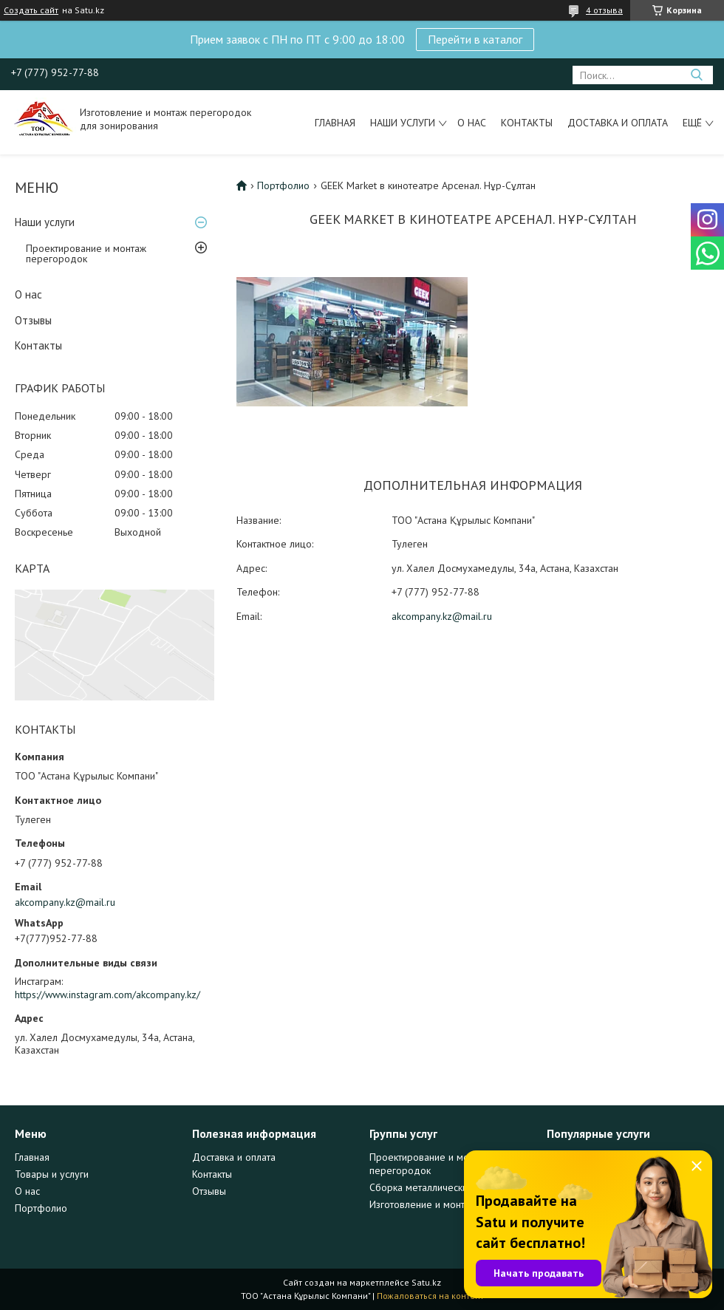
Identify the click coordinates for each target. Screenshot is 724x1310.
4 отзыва (604, 10)
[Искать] (696, 75)
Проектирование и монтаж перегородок (86, 253)
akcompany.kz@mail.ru (65, 902)
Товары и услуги (52, 1174)
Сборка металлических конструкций (450, 1187)
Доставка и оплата (617, 122)
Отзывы (33, 320)
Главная (335, 122)
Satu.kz (426, 1282)
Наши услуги (402, 122)
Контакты (527, 122)
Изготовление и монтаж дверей (441, 1204)
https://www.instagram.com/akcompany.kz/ (107, 994)
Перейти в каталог (475, 39)
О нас (471, 122)
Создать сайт (31, 10)
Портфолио (283, 185)
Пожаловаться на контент (430, 1295)
